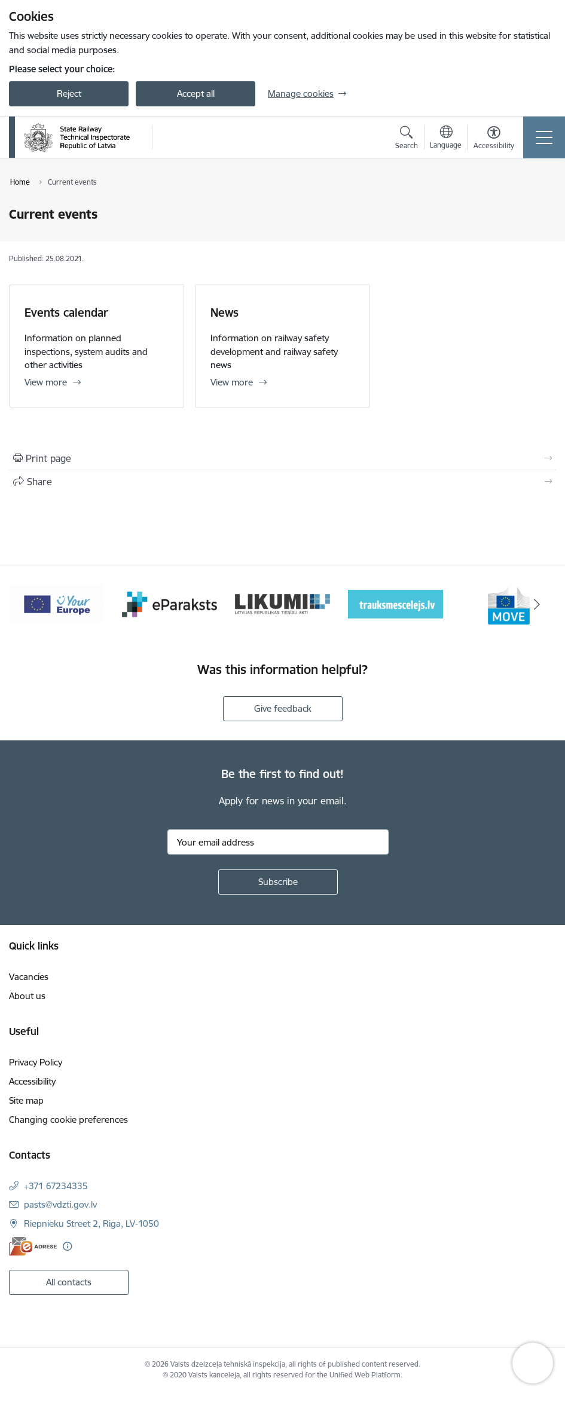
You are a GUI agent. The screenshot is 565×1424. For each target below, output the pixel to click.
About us (27, 996)
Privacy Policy (35, 1062)
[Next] (537, 604)
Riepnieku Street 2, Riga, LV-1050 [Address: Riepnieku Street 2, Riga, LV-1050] (91, 1223)
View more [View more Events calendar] (46, 382)
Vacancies (28, 976)
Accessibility (32, 1081)
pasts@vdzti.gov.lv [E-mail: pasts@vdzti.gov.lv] (60, 1204)
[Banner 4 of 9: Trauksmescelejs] (395, 603)
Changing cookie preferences (68, 1119)
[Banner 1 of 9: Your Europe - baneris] (56, 603)
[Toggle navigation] (544, 137)
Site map (26, 1100)
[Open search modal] (406, 139)
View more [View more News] (231, 382)
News (224, 312)
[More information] (67, 1246)
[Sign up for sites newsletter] (278, 882)
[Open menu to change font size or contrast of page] (494, 139)
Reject (69, 93)
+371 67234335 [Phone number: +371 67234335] (56, 1186)
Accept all (196, 93)
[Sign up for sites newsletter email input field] (278, 842)
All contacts (68, 1282)
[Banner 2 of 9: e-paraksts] (169, 603)
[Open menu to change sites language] (446, 138)
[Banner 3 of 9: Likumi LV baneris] (282, 603)
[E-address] (33, 1246)
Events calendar (66, 312)
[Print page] (282, 458)
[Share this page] (282, 481)
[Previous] (28, 604)
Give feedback (282, 708)
